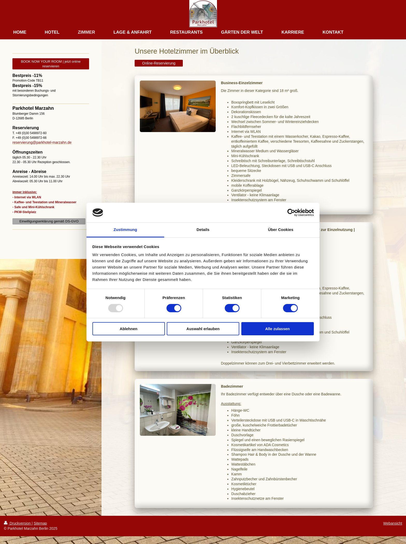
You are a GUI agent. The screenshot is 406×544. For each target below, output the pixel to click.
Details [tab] (203, 229)
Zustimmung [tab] (125, 229)
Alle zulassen (277, 329)
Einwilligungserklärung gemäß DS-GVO (48, 221)
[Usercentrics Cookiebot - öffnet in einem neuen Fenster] (291, 212)
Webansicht (392, 523)
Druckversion (18, 523)
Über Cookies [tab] (280, 229)
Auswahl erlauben (203, 329)
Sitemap (40, 523)
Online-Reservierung (158, 63)
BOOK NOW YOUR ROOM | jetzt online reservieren (51, 64)
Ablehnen (128, 329)
